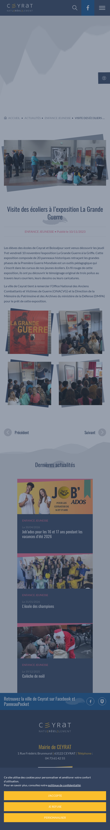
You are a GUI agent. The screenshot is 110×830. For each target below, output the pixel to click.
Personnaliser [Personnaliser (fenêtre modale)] (55, 817)
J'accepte (55, 795)
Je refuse (55, 806)
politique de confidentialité (64, 785)
